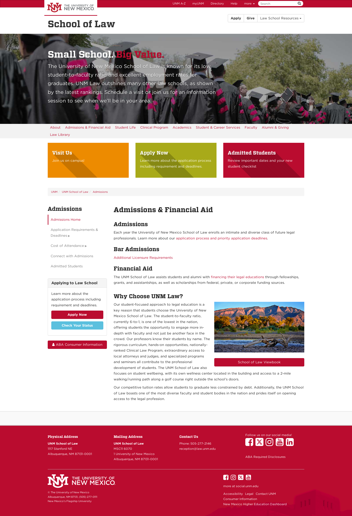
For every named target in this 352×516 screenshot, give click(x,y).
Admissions (100, 191)
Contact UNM (266, 494)
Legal (249, 494)
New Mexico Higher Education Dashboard (255, 504)
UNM (54, 191)
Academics (182, 127)
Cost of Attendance (67, 246)
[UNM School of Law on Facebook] (250, 444)
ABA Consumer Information (77, 345)
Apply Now (154, 153)
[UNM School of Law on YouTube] (281, 444)
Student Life (125, 127)
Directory (217, 3)
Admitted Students (252, 153)
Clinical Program (154, 127)
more (249, 3)
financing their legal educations (237, 277)
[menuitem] (55, 127)
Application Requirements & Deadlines (74, 233)
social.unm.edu (247, 486)
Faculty (251, 127)
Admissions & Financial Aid (88, 127)
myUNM (198, 3)
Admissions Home (66, 220)
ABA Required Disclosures (265, 457)
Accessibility (233, 494)
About (55, 127)
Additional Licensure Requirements (143, 258)
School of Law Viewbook (259, 362)
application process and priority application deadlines (221, 238)
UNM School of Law (75, 191)
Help (234, 3)
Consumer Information (240, 499)
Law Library (60, 135)
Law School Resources (280, 18)
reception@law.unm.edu (197, 448)
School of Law (81, 24)
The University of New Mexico (70, 8)
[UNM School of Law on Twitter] (260, 444)
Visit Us (62, 153)
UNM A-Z (179, 3)
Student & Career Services (218, 127)
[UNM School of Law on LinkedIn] (291, 444)
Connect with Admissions (72, 256)
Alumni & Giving (275, 127)
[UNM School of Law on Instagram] (271, 444)
